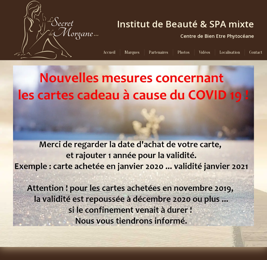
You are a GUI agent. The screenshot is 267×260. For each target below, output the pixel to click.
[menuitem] (109, 52)
